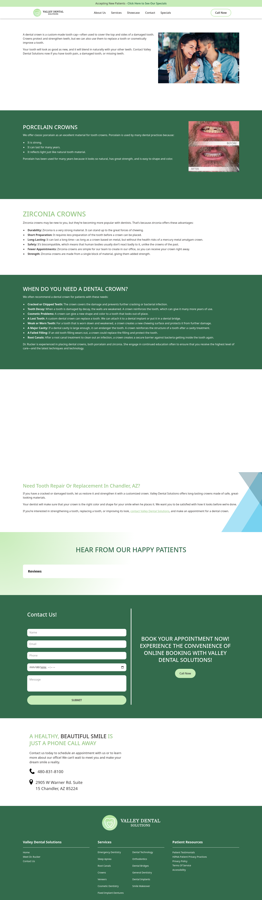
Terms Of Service (181, 865)
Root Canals (104, 866)
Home (26, 852)
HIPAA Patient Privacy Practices (189, 856)
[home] (53, 13)
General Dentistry (142, 872)
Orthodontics (139, 859)
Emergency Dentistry (109, 852)
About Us (100, 13)
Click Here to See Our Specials (147, 3)
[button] (99, 12)
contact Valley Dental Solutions (149, 511)
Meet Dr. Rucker (32, 856)
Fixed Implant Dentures (111, 893)
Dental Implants (141, 879)
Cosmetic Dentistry (108, 886)
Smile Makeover (141, 886)
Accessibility (179, 869)
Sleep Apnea (104, 859)
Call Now (221, 13)
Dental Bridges (140, 866)
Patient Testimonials (183, 852)
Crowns (102, 872)
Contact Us (29, 861)
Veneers (102, 879)
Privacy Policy (179, 861)
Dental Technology (142, 852)
